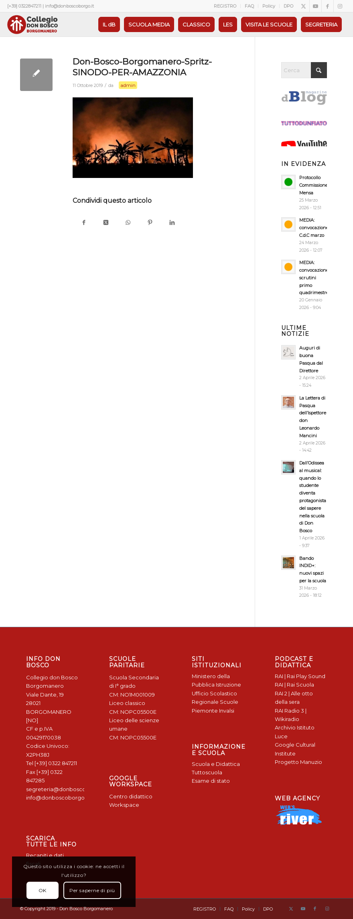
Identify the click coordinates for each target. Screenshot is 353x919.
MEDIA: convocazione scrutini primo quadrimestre (314, 277)
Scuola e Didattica (216, 764)
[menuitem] (225, 6)
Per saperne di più (92, 890)
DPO (288, 6)
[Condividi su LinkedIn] (172, 223)
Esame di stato (211, 781)
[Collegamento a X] (303, 6)
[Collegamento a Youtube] (315, 6)
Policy (268, 6)
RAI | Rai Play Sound (300, 676)
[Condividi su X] (106, 223)
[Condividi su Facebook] (84, 223)
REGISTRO (225, 6)
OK (43, 890)
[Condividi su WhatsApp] (128, 223)
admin (128, 85)
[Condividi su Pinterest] (150, 223)
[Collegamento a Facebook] (327, 6)
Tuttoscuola (207, 772)
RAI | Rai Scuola (294, 684)
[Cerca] (304, 70)
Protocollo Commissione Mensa (313, 185)
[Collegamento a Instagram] (340, 6)
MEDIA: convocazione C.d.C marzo (314, 227)
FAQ (249, 6)
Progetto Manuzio (298, 762)
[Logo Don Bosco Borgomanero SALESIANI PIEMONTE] (32, 24)
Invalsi (226, 710)
